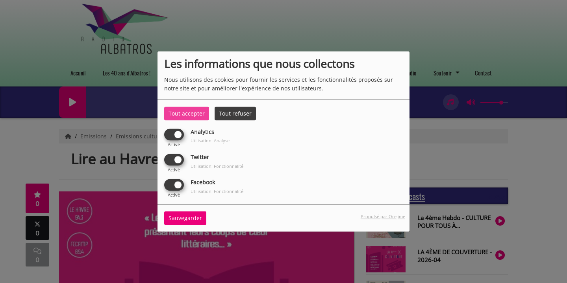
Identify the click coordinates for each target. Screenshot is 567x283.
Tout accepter (187, 113)
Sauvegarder (185, 218)
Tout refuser (235, 113)
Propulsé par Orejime (383, 217)
